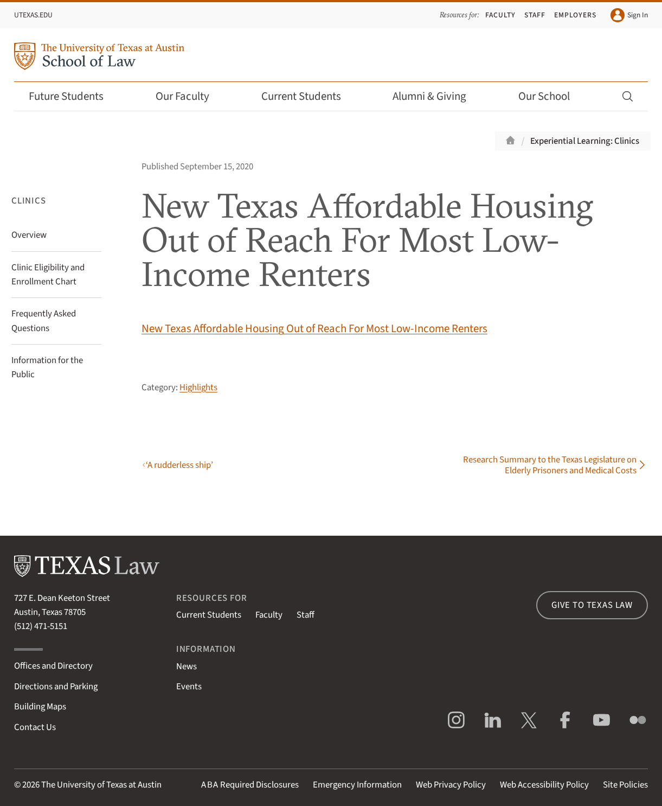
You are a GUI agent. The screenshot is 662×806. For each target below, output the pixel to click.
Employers (575, 15)
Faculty (500, 15)
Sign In (629, 15)
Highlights (198, 387)
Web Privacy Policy (451, 784)
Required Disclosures (250, 784)
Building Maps (40, 706)
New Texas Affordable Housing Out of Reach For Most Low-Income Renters (314, 329)
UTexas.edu (33, 15)
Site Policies (625, 784)
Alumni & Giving (437, 96)
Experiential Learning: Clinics (584, 141)
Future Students (73, 96)
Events (189, 686)
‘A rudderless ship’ (179, 465)
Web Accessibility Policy (544, 784)
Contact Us (35, 727)
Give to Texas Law (592, 605)
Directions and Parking (56, 686)
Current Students (308, 96)
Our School (551, 96)
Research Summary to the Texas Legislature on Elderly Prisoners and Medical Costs (550, 465)
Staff (534, 15)
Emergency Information (357, 784)
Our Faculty (190, 96)
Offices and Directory (53, 665)
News (186, 666)
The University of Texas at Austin (101, 784)
